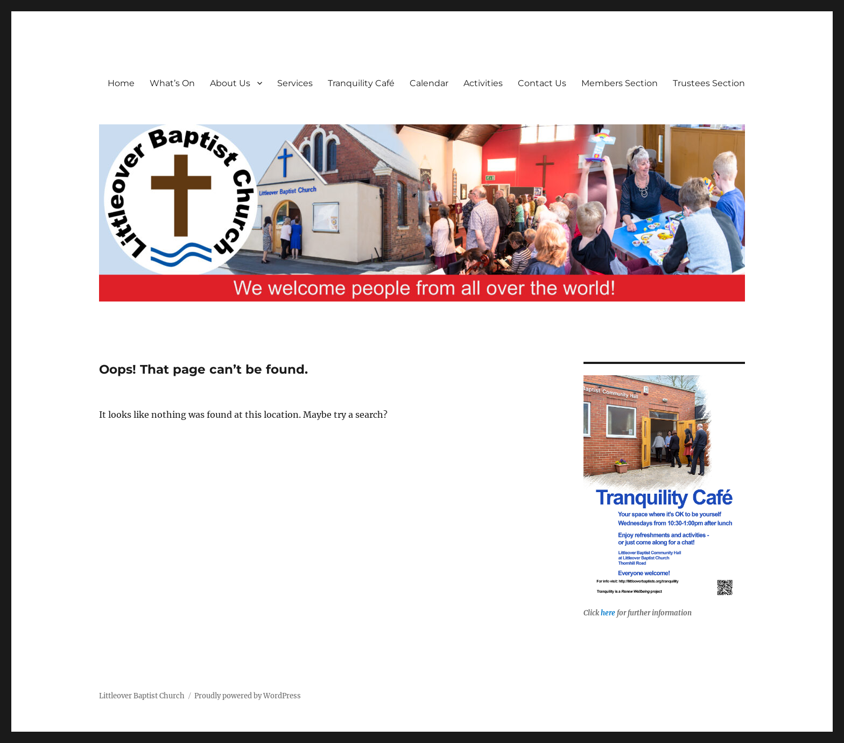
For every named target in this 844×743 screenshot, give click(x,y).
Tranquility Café (361, 83)
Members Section (619, 83)
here (608, 613)
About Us (230, 83)
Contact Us (542, 83)
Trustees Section (709, 83)
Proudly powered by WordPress (247, 695)
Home (121, 83)
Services (295, 83)
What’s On (172, 83)
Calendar (429, 83)
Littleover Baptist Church (142, 695)
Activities (483, 83)
